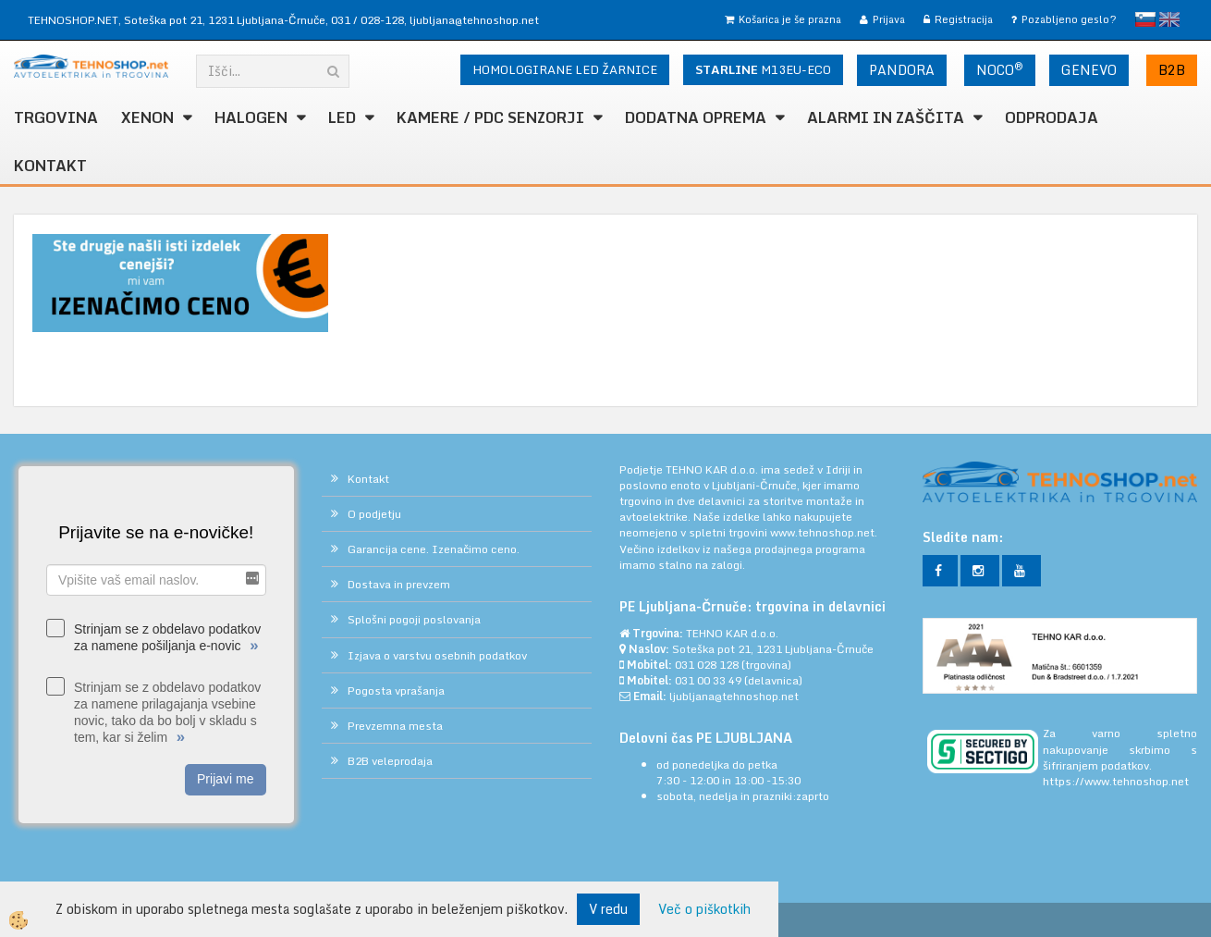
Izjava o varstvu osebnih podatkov (437, 655)
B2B (1171, 69)
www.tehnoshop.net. (823, 532)
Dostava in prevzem (399, 584)
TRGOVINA (56, 117)
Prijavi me (225, 778)
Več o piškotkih (704, 909)
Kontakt (50, 166)
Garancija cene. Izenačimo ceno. (434, 549)
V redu (608, 908)
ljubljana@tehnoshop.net (474, 20)
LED (342, 117)
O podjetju (374, 514)
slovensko (1145, 19)
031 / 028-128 (367, 20)
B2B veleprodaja (390, 761)
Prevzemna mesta (395, 725)
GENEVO (1089, 69)
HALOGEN (250, 117)
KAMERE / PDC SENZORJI (490, 117)
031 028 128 (707, 664)
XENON (147, 117)
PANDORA (902, 69)
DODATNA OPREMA (695, 117)
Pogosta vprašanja (396, 690)
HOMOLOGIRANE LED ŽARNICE (564, 69)
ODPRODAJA (1051, 117)
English (1169, 19)
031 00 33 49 (708, 680)
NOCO (999, 69)
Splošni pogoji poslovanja (414, 619)
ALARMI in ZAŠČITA (885, 117)
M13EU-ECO (763, 69)
